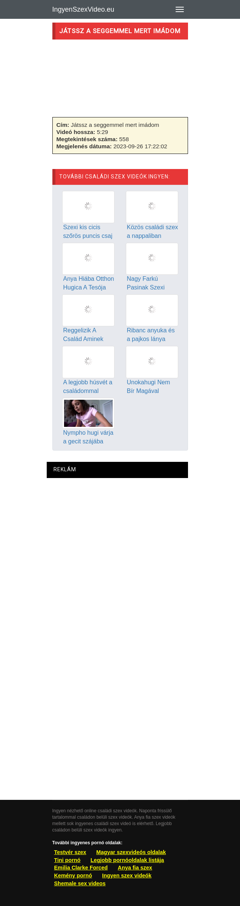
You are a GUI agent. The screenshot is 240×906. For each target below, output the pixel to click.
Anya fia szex (135, 868)
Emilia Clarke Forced (81, 868)
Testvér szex (70, 852)
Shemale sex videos (80, 883)
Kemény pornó (73, 876)
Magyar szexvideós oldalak (131, 852)
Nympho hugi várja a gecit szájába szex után (88, 441)
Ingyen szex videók (126, 876)
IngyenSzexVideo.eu (83, 9)
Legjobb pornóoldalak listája (127, 860)
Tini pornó (67, 860)
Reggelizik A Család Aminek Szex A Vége (83, 339)
